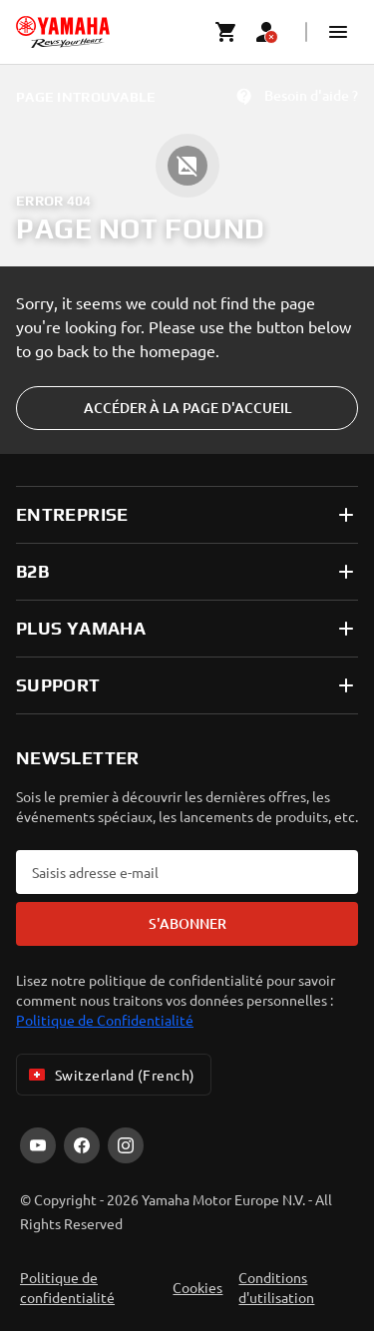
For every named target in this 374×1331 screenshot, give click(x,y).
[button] (338, 32)
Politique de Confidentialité (104, 1020)
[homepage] (63, 32)
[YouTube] (38, 1145)
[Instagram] (126, 1145)
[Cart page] (226, 32)
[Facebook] (82, 1145)
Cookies (197, 1287)
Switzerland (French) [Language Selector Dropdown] (109, 1075)
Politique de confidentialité (67, 1287)
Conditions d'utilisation (276, 1287)
